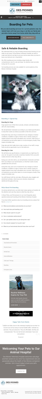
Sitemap (16, 392)
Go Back (5, 233)
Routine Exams (7, 247)
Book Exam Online (13, 37)
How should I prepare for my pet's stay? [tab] (14, 223)
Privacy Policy (4, 390)
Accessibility (10, 390)
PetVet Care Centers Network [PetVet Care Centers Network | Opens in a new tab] (35, 393)
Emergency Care (8, 269)
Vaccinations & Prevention (10, 242)
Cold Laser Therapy (8, 260)
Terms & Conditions (6, 392)
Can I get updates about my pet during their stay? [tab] (16, 219)
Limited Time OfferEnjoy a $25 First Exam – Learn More (20, 17)
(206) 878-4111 (31, 1)
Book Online (15, 4)
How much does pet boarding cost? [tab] (13, 209)
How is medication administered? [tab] (12, 216)
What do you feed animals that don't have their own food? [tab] (19, 226)
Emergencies (26, 4)
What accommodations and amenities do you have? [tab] (17, 206)
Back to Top (4, 393)
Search (12, 392)
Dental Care (7, 251)
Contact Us (21, 371)
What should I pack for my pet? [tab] (11, 213)
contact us (8, 202)
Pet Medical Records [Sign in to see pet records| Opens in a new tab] (21, 314)
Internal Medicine (8, 256)
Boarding (6, 265)
